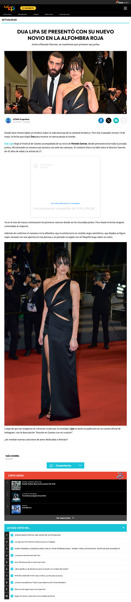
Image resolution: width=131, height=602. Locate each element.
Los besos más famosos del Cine (27, 555)
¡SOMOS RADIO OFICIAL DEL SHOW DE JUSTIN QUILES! (38, 535)
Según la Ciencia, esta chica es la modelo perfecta (35, 596)
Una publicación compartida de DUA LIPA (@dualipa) (69, 208)
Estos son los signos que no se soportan (30, 589)
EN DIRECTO (29, 8)
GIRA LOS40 (49, 14)
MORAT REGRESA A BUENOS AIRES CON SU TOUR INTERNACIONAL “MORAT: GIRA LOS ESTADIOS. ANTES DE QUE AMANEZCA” (67, 548)
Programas (22, 14)
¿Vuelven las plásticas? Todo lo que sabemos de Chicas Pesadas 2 (40, 582)
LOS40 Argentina (21, 119)
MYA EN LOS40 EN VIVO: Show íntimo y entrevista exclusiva (39, 576)
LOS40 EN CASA (64, 14)
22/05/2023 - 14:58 (21, 122)
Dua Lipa (9, 459)
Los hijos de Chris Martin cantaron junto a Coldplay (35, 542)
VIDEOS (35, 14)
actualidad (9, 19)
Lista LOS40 (7, 14)
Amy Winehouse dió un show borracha (30, 562)
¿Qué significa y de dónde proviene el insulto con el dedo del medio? (41, 569)
